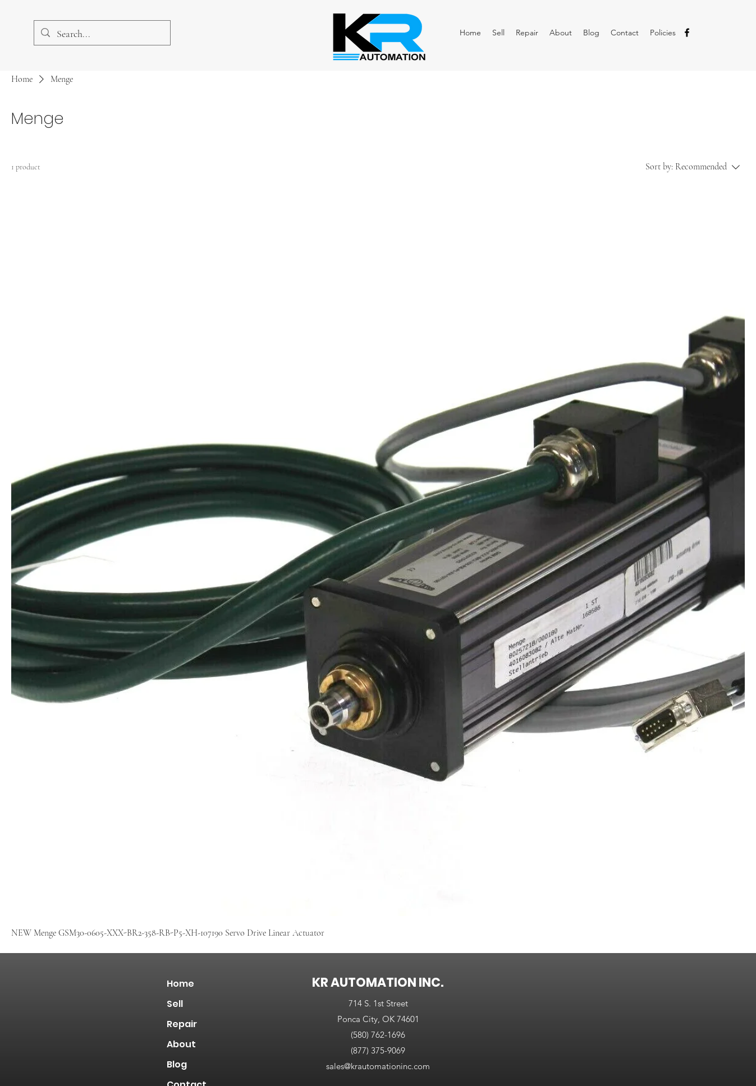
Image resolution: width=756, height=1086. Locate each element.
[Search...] (101, 34)
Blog (177, 1064)
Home (180, 983)
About (181, 1044)
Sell (175, 1003)
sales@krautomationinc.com (378, 1066)
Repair (182, 1024)
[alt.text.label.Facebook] (687, 32)
